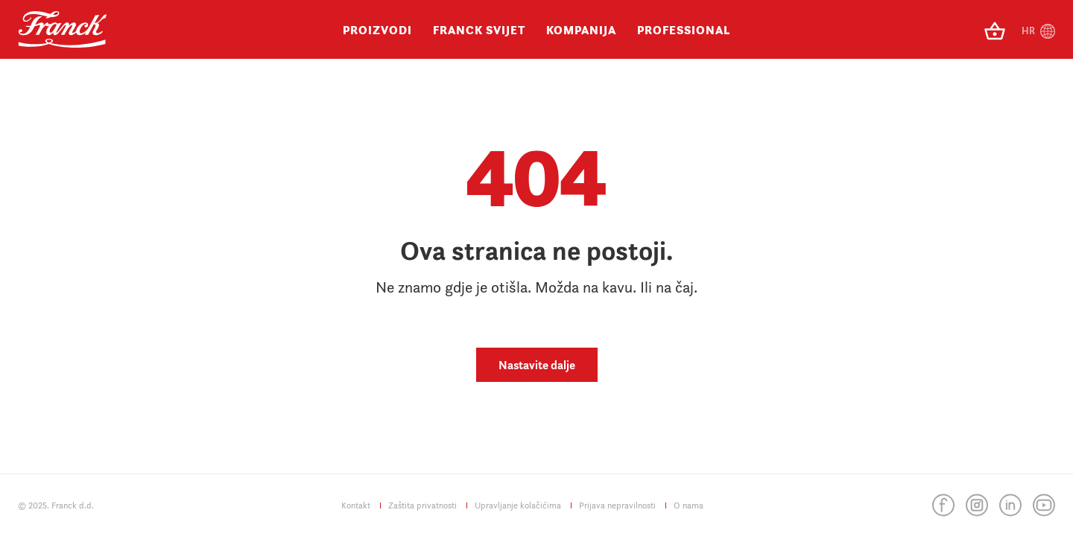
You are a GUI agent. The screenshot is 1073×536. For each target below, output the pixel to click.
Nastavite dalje (536, 364)
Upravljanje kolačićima (518, 505)
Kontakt (355, 505)
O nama (688, 505)
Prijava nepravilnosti (617, 505)
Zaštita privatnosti (422, 505)
